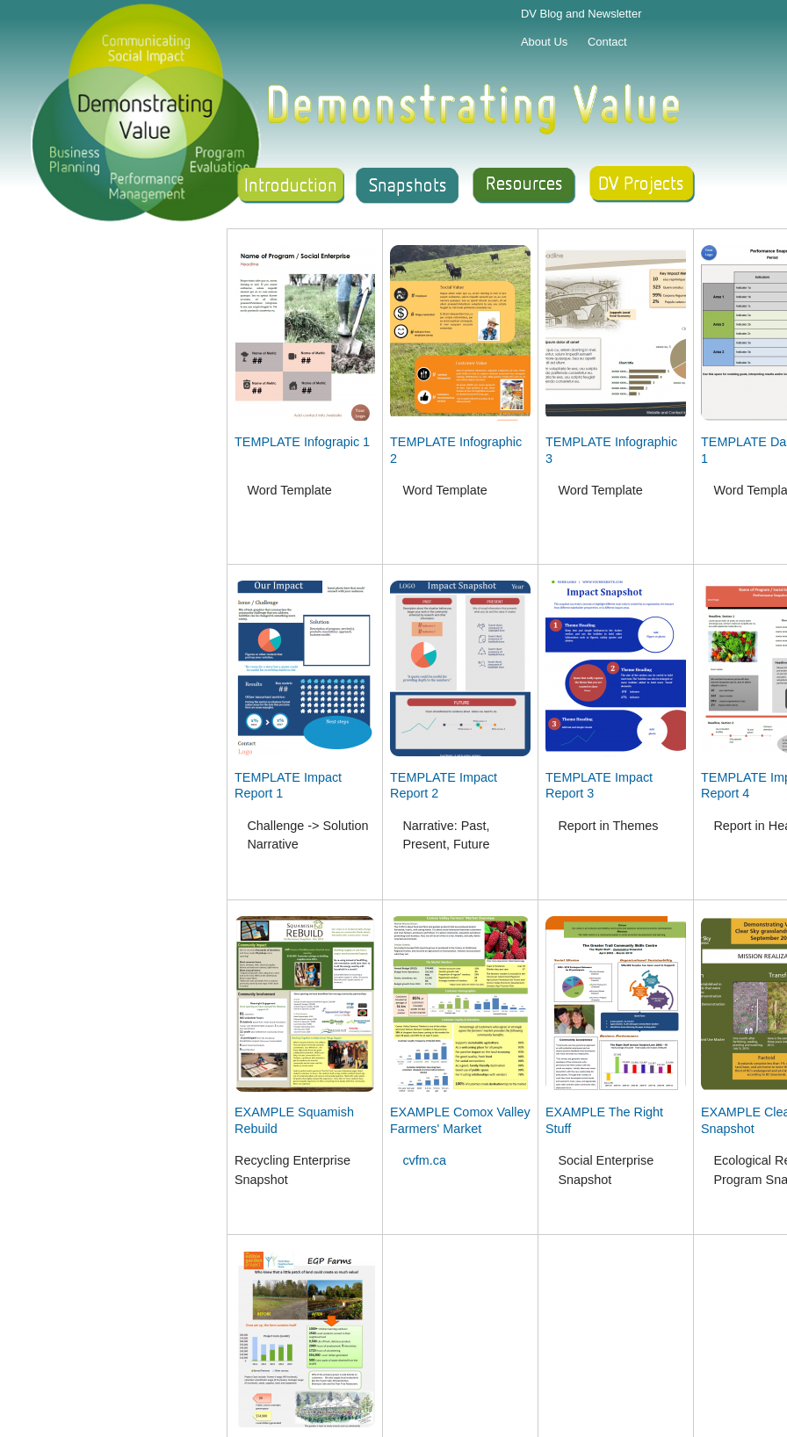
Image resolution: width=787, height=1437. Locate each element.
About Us (544, 41)
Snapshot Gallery (407, 186)
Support (644, 186)
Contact (607, 41)
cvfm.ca (424, 1160)
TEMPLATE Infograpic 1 (302, 442)
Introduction (288, 186)
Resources (526, 186)
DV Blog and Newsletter (581, 13)
